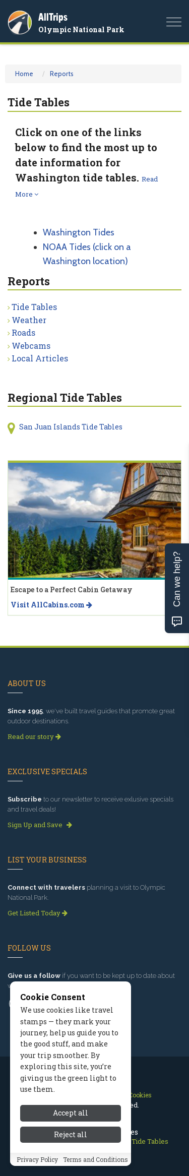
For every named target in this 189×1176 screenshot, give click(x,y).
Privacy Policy (37, 1160)
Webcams (31, 345)
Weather (29, 320)
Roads (23, 332)
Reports (62, 74)
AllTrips (53, 17)
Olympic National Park (81, 29)
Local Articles (40, 358)
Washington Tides (78, 232)
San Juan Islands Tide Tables (70, 426)
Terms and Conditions (95, 1160)
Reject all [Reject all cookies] (70, 1135)
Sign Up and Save (40, 824)
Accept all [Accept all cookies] (70, 1114)
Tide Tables (34, 306)
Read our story (34, 736)
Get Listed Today (38, 912)
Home (24, 74)
